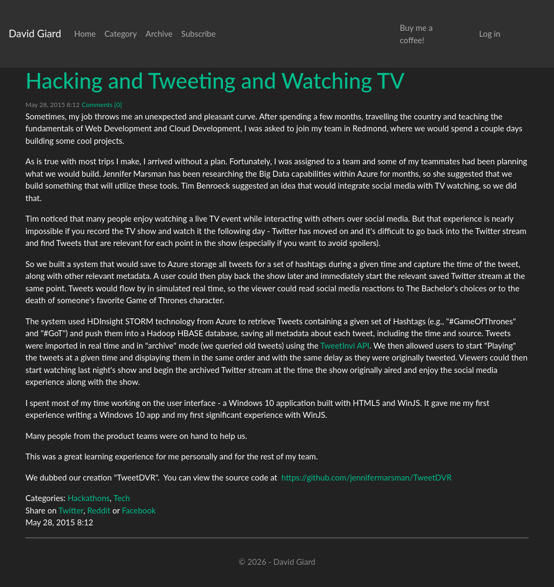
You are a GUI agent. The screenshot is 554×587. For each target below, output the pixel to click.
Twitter (70, 510)
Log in (489, 33)
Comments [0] (102, 105)
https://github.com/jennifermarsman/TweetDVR (366, 477)
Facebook (139, 510)
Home (85, 33)
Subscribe (198, 33)
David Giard (35, 33)
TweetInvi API (345, 345)
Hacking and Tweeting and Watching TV (215, 81)
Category (120, 33)
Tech (122, 498)
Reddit (98, 510)
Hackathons (89, 498)
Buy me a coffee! (416, 34)
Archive (159, 33)
